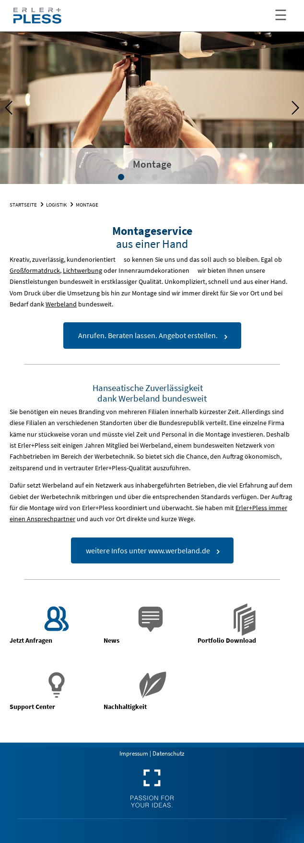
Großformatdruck (35, 270)
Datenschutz (168, 753)
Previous (14, 108)
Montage (87, 204)
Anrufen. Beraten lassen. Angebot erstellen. (148, 335)
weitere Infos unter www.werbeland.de (148, 550)
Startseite (23, 204)
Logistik (56, 204)
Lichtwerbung (82, 270)
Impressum (133, 753)
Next (289, 108)
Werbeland (61, 304)
